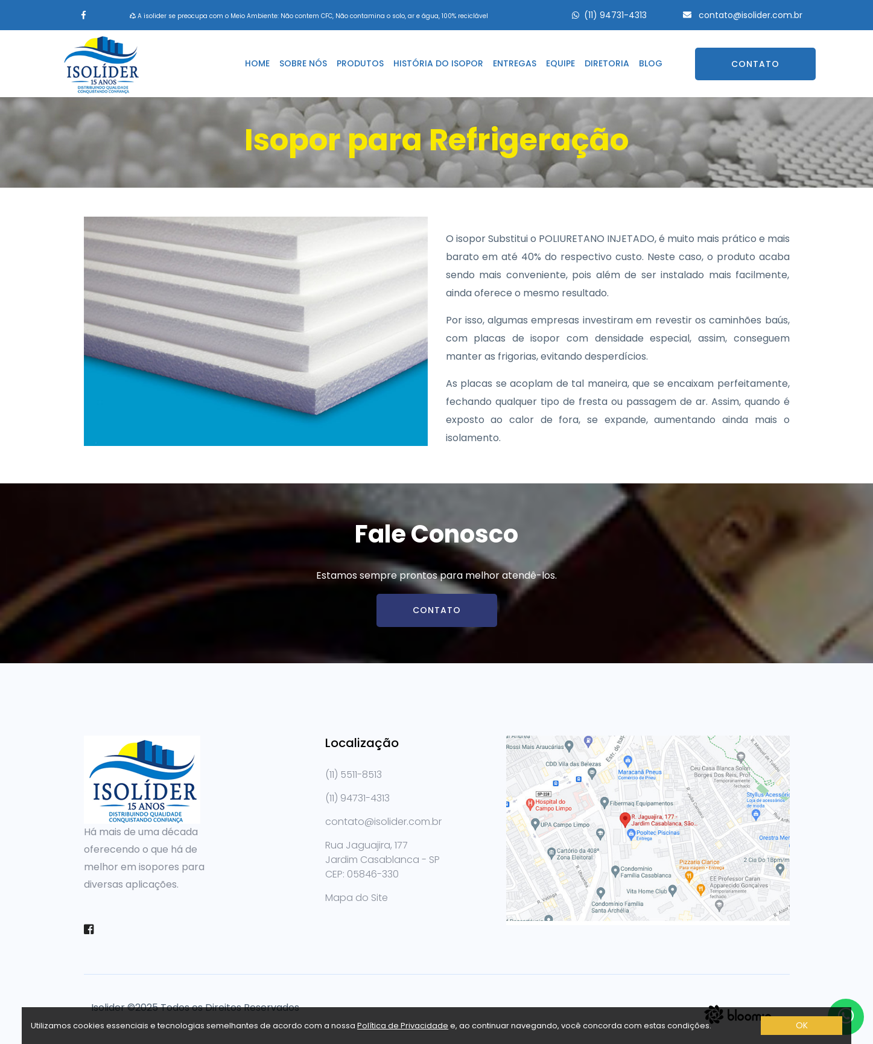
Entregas (514, 63)
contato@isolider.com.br (749, 15)
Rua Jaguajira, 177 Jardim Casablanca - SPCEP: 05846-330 (382, 859)
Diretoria (607, 63)
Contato (755, 64)
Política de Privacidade (402, 1025)
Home (257, 63)
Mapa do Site (356, 898)
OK (802, 1025)
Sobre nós (303, 63)
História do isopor (438, 63)
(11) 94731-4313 (615, 15)
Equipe (560, 63)
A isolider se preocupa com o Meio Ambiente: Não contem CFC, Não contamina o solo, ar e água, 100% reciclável (309, 16)
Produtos (360, 63)
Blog (650, 63)
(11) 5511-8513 (353, 774)
